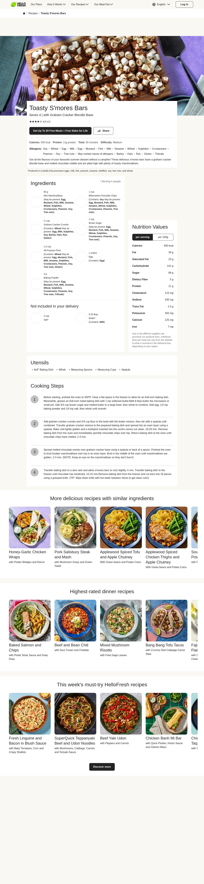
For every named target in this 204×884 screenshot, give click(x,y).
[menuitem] (19, 4)
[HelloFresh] (18, 4)
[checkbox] (30, 121)
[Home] (24, 13)
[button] (162, 4)
